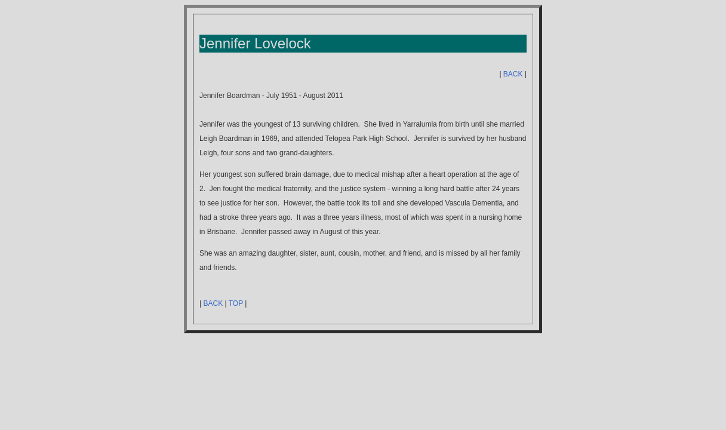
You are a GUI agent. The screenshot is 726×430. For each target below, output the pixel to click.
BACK (513, 74)
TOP (236, 303)
